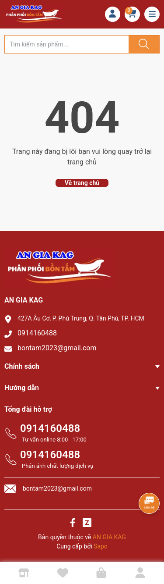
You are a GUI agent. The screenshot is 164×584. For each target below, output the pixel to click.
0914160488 (37, 333)
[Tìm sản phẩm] (67, 44)
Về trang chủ (82, 182)
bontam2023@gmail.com (57, 348)
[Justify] (142, 44)
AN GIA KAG (109, 537)
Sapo (101, 546)
